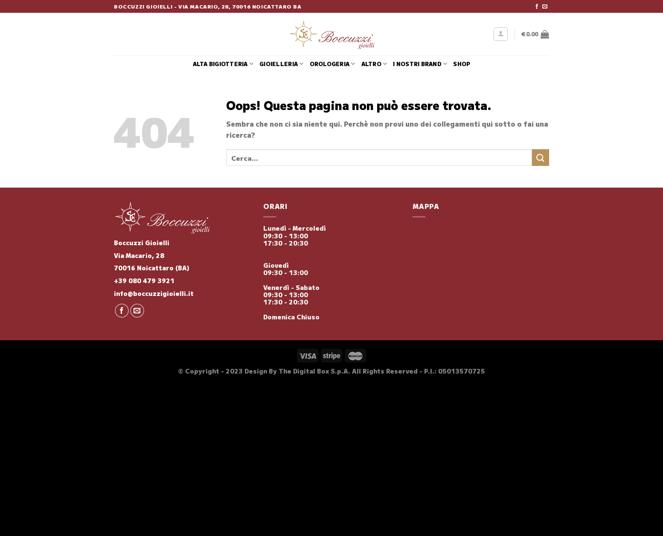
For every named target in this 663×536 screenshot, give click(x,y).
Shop (461, 64)
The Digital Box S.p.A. (314, 370)
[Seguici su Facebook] (536, 7)
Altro (374, 64)
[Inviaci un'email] (544, 7)
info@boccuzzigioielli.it (154, 293)
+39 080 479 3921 (144, 280)
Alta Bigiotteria (223, 64)
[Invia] (540, 157)
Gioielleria (281, 64)
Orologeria (332, 64)
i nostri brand (420, 64)
